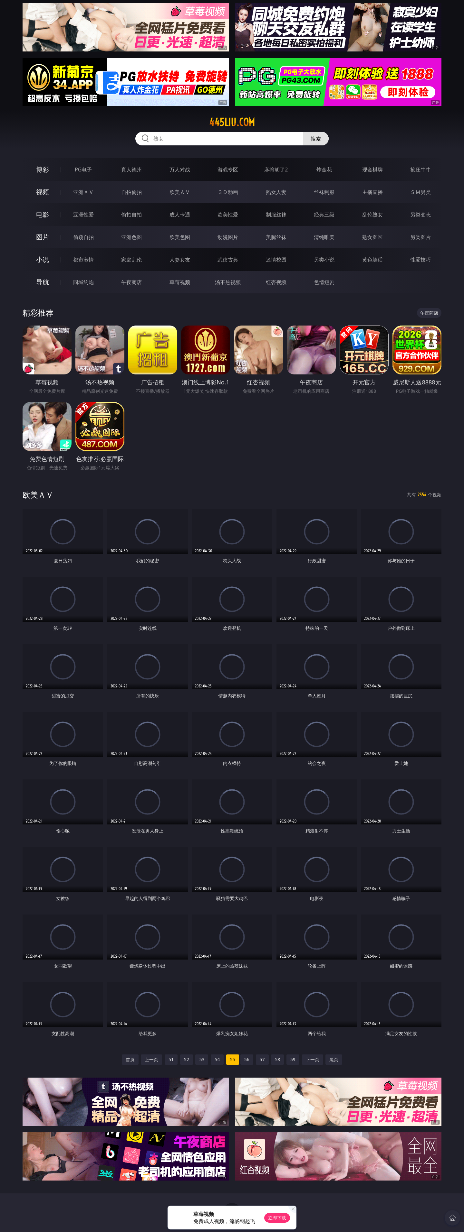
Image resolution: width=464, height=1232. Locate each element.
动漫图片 (228, 237)
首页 (130, 1059)
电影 (42, 214)
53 (201, 1059)
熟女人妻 (276, 192)
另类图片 (420, 237)
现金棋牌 (372, 169)
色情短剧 (324, 282)
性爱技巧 (420, 259)
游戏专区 (228, 169)
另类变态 (420, 214)
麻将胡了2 (276, 169)
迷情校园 (276, 259)
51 (171, 1059)
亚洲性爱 (83, 214)
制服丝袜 (276, 214)
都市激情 (83, 259)
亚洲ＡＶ (83, 192)
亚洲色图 (131, 237)
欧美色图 (179, 237)
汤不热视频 (228, 282)
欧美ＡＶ (179, 192)
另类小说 (324, 259)
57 (262, 1059)
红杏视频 (276, 282)
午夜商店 (131, 282)
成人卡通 (179, 214)
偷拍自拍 (131, 214)
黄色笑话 (372, 259)
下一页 (312, 1059)
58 (277, 1059)
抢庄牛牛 (420, 169)
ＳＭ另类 (420, 192)
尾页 (333, 1059)
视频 (42, 192)
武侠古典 (228, 259)
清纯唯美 (324, 237)
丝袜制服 (324, 192)
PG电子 (83, 169)
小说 (42, 259)
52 (186, 1059)
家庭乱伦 (131, 259)
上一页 (151, 1059)
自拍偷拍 (131, 192)
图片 (42, 237)
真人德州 (131, 169)
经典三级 (324, 214)
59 (292, 1059)
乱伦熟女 (372, 214)
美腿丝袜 (276, 237)
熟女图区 (372, 237)
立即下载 (277, 1218)
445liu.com (232, 122)
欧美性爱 (228, 214)
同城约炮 (83, 282)
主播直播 (372, 192)
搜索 (316, 138)
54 (217, 1059)
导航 (42, 282)
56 (246, 1059)
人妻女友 (179, 259)
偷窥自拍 (83, 237)
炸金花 (324, 169)
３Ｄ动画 (228, 192)
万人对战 (179, 169)
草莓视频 (179, 282)
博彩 (42, 169)
